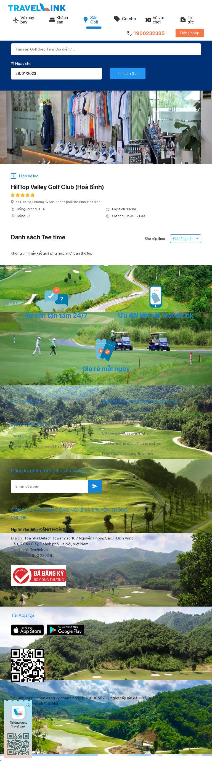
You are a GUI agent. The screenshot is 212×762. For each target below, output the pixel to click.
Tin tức (187, 20)
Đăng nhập (189, 33)
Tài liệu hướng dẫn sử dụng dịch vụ (131, 443)
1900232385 (145, 33)
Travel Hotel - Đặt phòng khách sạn (41, 446)
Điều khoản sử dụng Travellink (127, 453)
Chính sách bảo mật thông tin (127, 423)
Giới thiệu (19, 413)
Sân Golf (91, 20)
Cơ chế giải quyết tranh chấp (126, 433)
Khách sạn (58, 20)
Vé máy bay (23, 20)
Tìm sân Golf (128, 73)
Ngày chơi (22, 63)
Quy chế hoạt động (118, 413)
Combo (125, 18)
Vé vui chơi (154, 20)
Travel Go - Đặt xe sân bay (33, 436)
